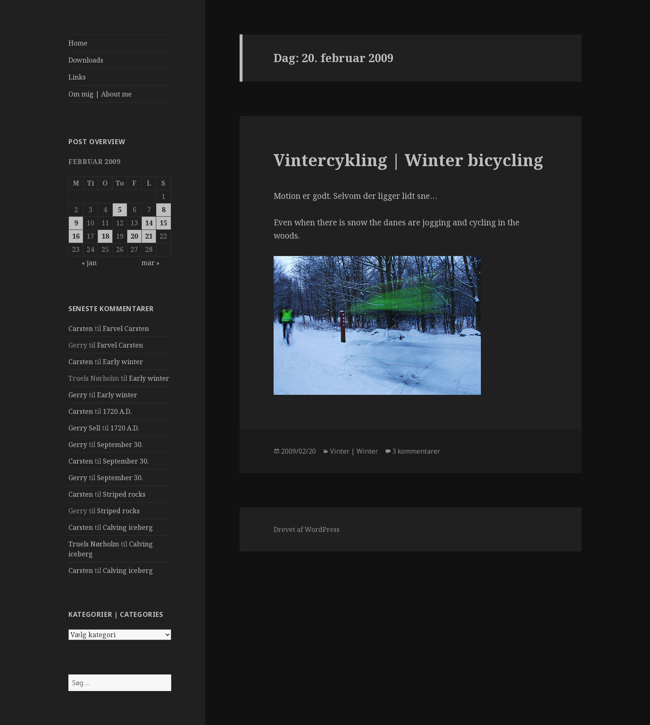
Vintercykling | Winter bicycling (408, 160)
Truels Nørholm (93, 544)
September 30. (120, 444)
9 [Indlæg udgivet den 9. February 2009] (76, 222)
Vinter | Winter (354, 451)
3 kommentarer (416, 451)
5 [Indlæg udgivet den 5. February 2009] (119, 209)
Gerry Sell (84, 428)
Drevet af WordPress (307, 529)
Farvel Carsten (126, 328)
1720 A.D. (117, 411)
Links (77, 77)
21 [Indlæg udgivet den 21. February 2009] (149, 236)
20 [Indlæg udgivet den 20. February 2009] (134, 236)
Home (77, 43)
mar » (150, 262)
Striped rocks (124, 494)
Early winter (123, 361)
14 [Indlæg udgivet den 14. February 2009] (149, 222)
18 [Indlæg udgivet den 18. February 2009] (105, 236)
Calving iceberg (128, 527)
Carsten (80, 328)
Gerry (77, 394)
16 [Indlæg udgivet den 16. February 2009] (76, 236)
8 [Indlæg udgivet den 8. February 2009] (163, 209)
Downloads (85, 60)
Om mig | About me (100, 94)
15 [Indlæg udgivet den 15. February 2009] (163, 222)
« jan (89, 262)
